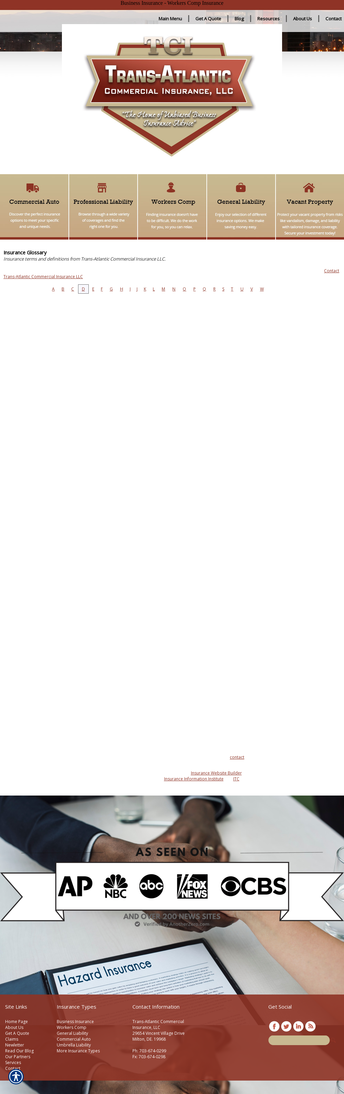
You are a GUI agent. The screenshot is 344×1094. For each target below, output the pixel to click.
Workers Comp (71, 1027)
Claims (11, 1039)
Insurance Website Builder (216, 773)
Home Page (16, 1021)
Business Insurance (75, 1021)
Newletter (14, 1045)
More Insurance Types (78, 1051)
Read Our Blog (19, 1051)
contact (237, 757)
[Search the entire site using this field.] (299, 1040)
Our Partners (17, 1057)
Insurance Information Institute (194, 779)
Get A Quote (17, 1033)
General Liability (72, 1033)
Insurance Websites (121, 773)
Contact (12, 1068)
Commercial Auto (74, 1039)
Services (13, 1062)
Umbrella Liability (74, 1045)
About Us (14, 1027)
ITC (236, 779)
